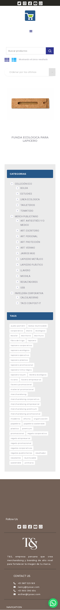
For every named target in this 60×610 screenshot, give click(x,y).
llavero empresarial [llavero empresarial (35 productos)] (31, 379)
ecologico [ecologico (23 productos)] (40, 330)
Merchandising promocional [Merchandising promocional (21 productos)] (25, 414)
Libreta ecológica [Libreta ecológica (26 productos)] (37, 374)
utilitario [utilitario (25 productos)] (29, 463)
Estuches (26, 193)
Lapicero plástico (31, 265)
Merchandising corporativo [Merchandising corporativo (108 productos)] (25, 399)
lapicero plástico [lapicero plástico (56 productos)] (19, 360)
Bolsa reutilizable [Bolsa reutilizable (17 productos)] (38, 326)
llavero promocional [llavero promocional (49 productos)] (21, 384)
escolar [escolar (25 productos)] (14, 335)
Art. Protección (30, 242)
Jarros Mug (27, 253)
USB (22, 287)
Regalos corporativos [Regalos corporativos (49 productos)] (21, 448)
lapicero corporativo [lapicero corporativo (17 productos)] (21, 345)
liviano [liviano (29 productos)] (14, 379)
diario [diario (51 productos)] (29, 330)
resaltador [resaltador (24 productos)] (40, 453)
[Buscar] (50, 50)
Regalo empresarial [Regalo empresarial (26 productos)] (20, 438)
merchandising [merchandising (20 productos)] (18, 394)
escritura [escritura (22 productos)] (39, 335)
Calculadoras (29, 297)
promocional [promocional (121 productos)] (17, 433)
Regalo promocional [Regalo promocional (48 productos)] (21, 443)
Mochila (25, 276)
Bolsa (24, 188)
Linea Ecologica (30, 199)
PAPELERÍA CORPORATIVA (29, 293)
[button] (53, 603)
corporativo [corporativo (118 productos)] (17, 330)
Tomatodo (26, 211)
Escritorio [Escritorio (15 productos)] (26, 335)
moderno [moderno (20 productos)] (15, 419)
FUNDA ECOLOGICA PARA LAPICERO (30, 139)
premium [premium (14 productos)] (27, 428)
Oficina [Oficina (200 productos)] (27, 419)
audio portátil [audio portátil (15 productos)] (18, 326)
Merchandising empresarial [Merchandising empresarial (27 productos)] (25, 404)
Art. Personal (29, 236)
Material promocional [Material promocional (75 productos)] (22, 389)
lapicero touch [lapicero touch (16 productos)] (18, 374)
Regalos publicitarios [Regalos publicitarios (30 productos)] (21, 453)
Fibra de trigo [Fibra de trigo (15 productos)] (18, 340)
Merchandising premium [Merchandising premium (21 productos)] (24, 409)
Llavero (25, 270)
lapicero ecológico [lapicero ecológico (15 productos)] (20, 350)
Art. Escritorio (29, 230)
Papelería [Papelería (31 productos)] (15, 423)
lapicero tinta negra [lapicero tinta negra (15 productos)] (21, 370)
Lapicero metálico (31, 259)
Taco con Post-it (30, 303)
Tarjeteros (27, 205)
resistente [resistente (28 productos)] (16, 458)
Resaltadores (29, 282)
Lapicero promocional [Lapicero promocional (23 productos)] (22, 365)
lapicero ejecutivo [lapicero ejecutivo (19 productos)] (20, 355)
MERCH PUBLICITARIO (26, 216)
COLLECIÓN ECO (23, 184)
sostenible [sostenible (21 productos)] (16, 463)
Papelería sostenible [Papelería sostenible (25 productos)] (34, 423)
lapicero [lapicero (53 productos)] (32, 340)
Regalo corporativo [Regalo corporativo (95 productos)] (37, 433)
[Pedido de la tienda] (30, 72)
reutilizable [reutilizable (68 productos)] (30, 458)
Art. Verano (27, 247)
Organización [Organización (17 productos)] (41, 419)
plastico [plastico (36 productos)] (15, 428)
